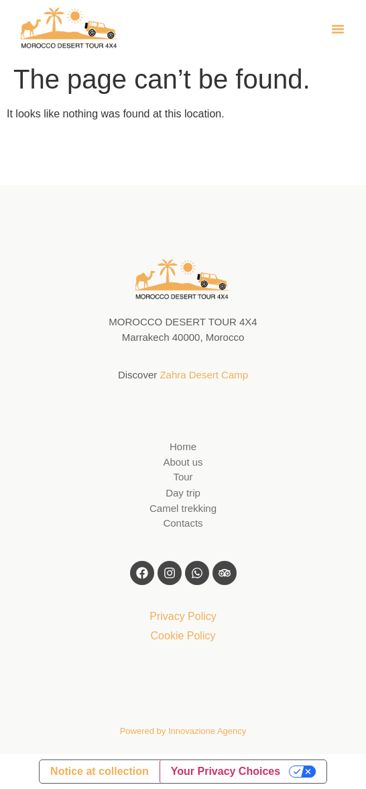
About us (182, 462)
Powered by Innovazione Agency (183, 731)
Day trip (183, 492)
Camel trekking (183, 508)
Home (183, 446)
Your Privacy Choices (225, 771)
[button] (338, 29)
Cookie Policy (183, 635)
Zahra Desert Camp (204, 374)
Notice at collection (99, 771)
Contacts (182, 523)
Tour (182, 476)
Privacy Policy (183, 616)
